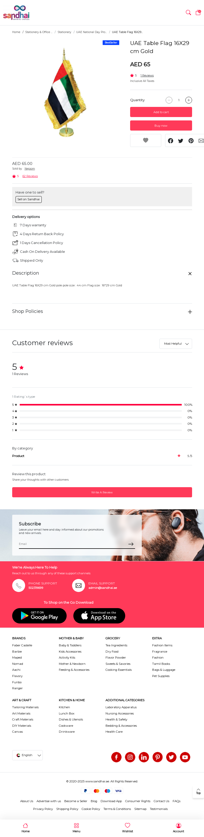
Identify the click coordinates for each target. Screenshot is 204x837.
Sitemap (140, 809)
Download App (111, 801)
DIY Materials (21, 725)
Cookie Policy (91, 809)
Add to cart (161, 112)
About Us (26, 801)
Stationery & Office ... (38, 32)
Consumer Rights (137, 801)
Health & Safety (116, 719)
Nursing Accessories (119, 713)
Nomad (17, 664)
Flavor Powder (115, 657)
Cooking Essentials (118, 670)
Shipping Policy (67, 809)
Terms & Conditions (117, 809)
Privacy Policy (43, 809)
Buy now (160, 125)
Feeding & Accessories (74, 670)
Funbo (17, 682)
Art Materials (21, 713)
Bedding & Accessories (121, 725)
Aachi (16, 670)
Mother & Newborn (72, 664)
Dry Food (111, 651)
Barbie (17, 651)
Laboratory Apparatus (121, 707)
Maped (17, 657)
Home (16, 32)
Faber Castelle (22, 645)
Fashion (158, 657)
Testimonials (159, 809)
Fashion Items (162, 645)
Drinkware (67, 731)
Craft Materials (22, 719)
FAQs (176, 801)
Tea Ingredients (116, 645)
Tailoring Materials (25, 707)
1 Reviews (147, 75)
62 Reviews (30, 176)
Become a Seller (75, 801)
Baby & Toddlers (70, 645)
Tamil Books (161, 664)
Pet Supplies (161, 676)
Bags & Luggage (163, 670)
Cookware (66, 725)
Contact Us (161, 801)
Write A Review (102, 492)
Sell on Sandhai (28, 199)
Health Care (114, 731)
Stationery (64, 32)
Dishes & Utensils (71, 719)
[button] (188, 12)
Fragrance (159, 651)
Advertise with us (49, 801)
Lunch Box (66, 713)
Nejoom (30, 168)
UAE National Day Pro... (91, 32)
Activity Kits (67, 657)
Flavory (17, 676)
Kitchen (64, 707)
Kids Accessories (70, 651)
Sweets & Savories (117, 664)
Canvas (17, 731)
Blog (94, 801)
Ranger (17, 688)
